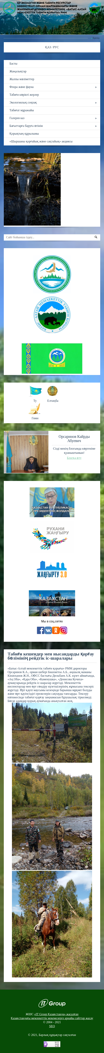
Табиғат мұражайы (21, 110)
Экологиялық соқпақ (23, 102)
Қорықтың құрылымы (24, 133)
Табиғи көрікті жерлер (24, 94)
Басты (13, 63)
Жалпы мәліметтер (21, 79)
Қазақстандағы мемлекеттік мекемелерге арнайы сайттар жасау (52, 1018)
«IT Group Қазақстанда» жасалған (56, 1014)
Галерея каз (16, 118)
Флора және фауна (21, 86)
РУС (56, 47)
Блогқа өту (74, 457)
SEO (52, 1026)
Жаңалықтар (17, 71)
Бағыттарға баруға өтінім (26, 125)
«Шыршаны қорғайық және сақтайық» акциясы (40, 141)
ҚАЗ (48, 47)
